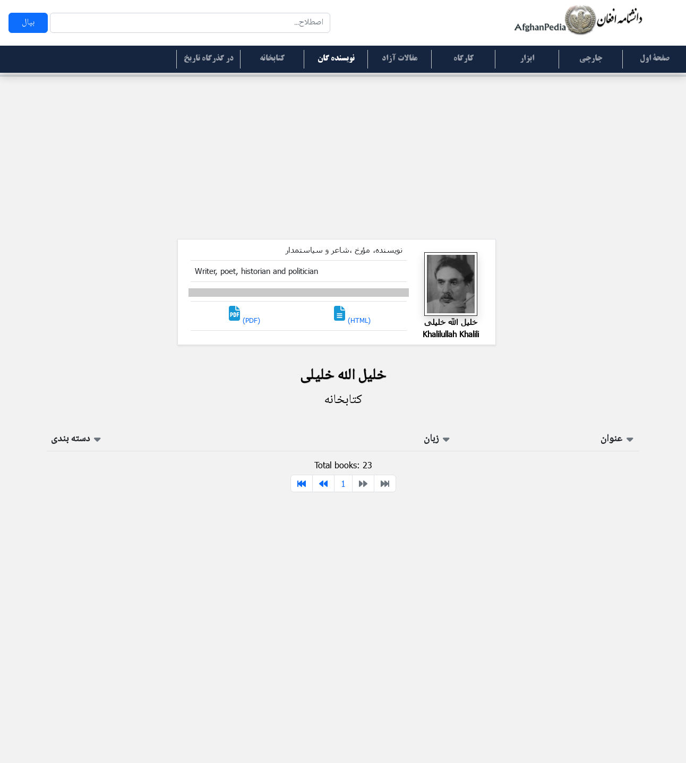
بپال (28, 22)
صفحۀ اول (655, 59)
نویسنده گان (336, 59)
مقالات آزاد (399, 59)
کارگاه (463, 59)
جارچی (590, 59)
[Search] (190, 23)
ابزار (527, 59)
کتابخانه (272, 59)
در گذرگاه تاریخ (209, 59)
